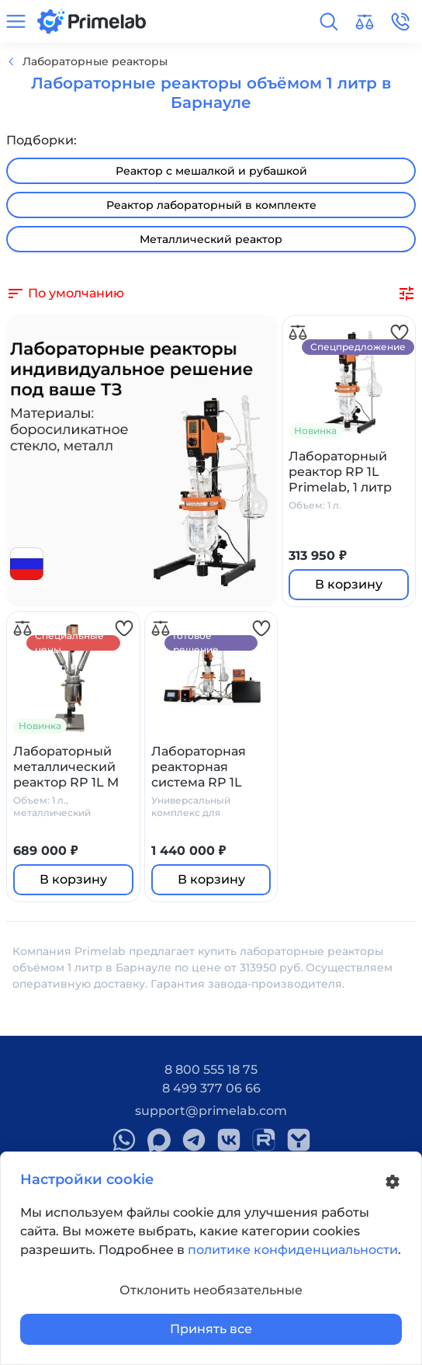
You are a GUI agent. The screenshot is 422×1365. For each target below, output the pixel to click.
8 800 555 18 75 (211, 1069)
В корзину (348, 584)
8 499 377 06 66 (211, 1088)
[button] (328, 21)
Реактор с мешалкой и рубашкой (211, 171)
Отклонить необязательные (211, 1290)
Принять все (211, 1329)
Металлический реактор (211, 239)
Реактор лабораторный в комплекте (211, 205)
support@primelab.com (211, 1110)
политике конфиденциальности (293, 1249)
